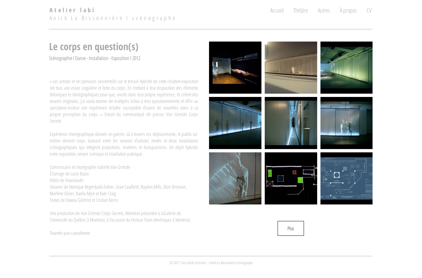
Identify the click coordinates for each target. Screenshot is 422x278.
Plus (290, 228)
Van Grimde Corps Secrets (102, 213)
